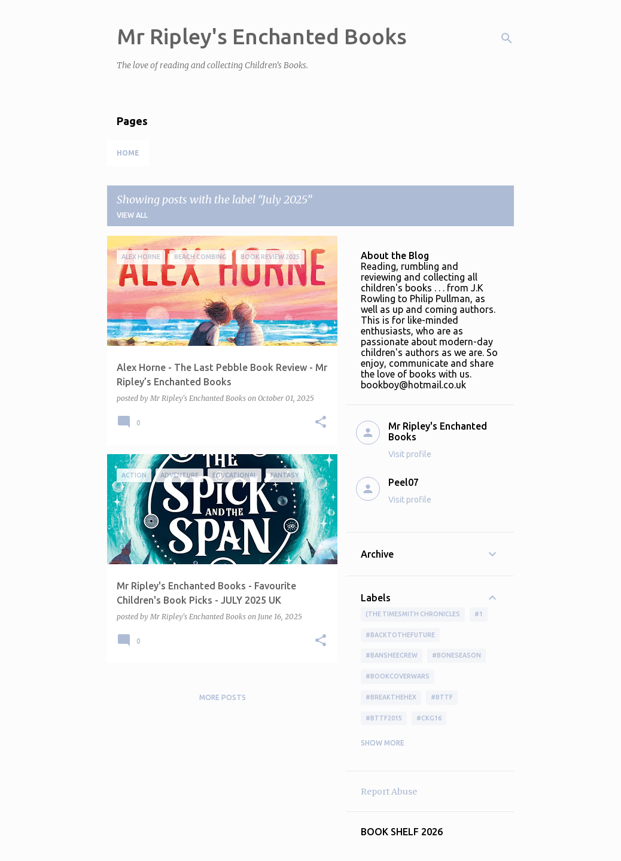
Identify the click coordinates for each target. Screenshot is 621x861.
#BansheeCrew (392, 655)
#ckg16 (429, 718)
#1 (478, 613)
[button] (320, 423)
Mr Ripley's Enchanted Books (262, 36)
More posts (222, 697)
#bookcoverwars (398, 676)
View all (132, 215)
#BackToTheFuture (400, 634)
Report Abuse (389, 791)
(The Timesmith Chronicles (413, 613)
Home (128, 153)
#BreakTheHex (391, 697)
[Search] (507, 38)
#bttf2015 (384, 718)
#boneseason (456, 655)
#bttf (442, 697)
